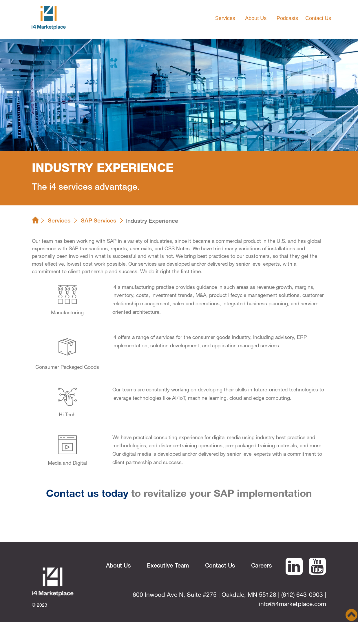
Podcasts (287, 18)
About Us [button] (256, 18)
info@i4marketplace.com (292, 605)
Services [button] (226, 18)
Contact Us (318, 18)
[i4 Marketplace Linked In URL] (294, 572)
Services (59, 221)
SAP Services (98, 221)
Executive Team (168, 566)
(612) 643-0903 (302, 595)
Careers (261, 566)
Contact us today (87, 495)
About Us (118, 566)
